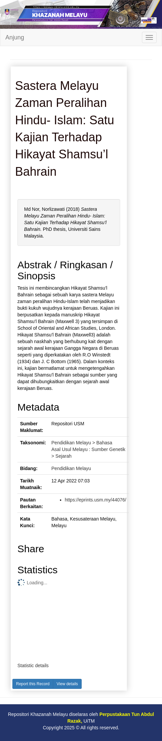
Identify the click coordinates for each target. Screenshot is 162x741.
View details (67, 684)
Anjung (14, 37)
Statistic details (33, 665)
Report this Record (33, 684)
